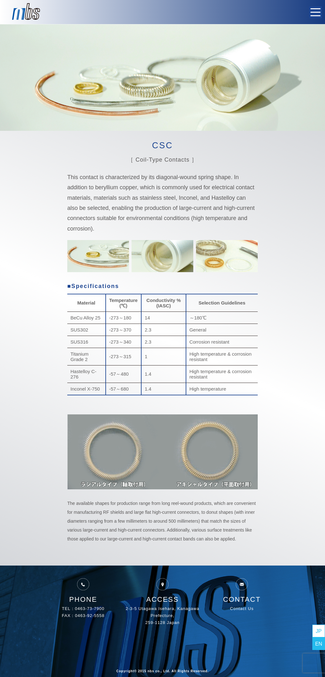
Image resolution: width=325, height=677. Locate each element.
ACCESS (162, 590)
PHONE (83, 590)
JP (319, 631)
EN (318, 644)
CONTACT (242, 590)
